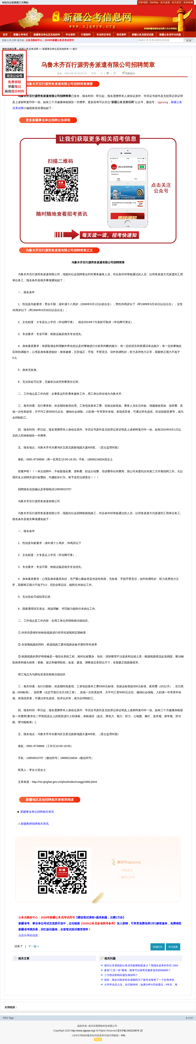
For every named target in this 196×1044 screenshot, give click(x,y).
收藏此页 (157, 946)
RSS (5, 1018)
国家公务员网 (9, 40)
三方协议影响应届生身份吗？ (121, 975)
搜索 (189, 40)
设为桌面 (165, 2)
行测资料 (86, 34)
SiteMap (154, 2)
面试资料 (121, 34)
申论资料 (70, 34)
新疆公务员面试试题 (142, 34)
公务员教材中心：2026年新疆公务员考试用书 (50, 40)
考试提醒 (173, 946)
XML (123, 1035)
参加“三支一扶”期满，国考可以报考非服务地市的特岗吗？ (137, 970)
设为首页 (176, 2)
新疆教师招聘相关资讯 (35, 823)
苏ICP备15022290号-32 (130, 1030)
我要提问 (130, 73)
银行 (75, 49)
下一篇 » (33, 946)
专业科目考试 (103, 34)
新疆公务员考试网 (28, 49)
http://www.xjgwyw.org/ (83, 1030)
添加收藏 (188, 2)
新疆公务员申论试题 (170, 34)
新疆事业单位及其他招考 (47, 34)
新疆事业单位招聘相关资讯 (37, 811)
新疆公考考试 (20, 34)
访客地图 (143, 2)
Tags (11, 1018)
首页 (5, 34)
